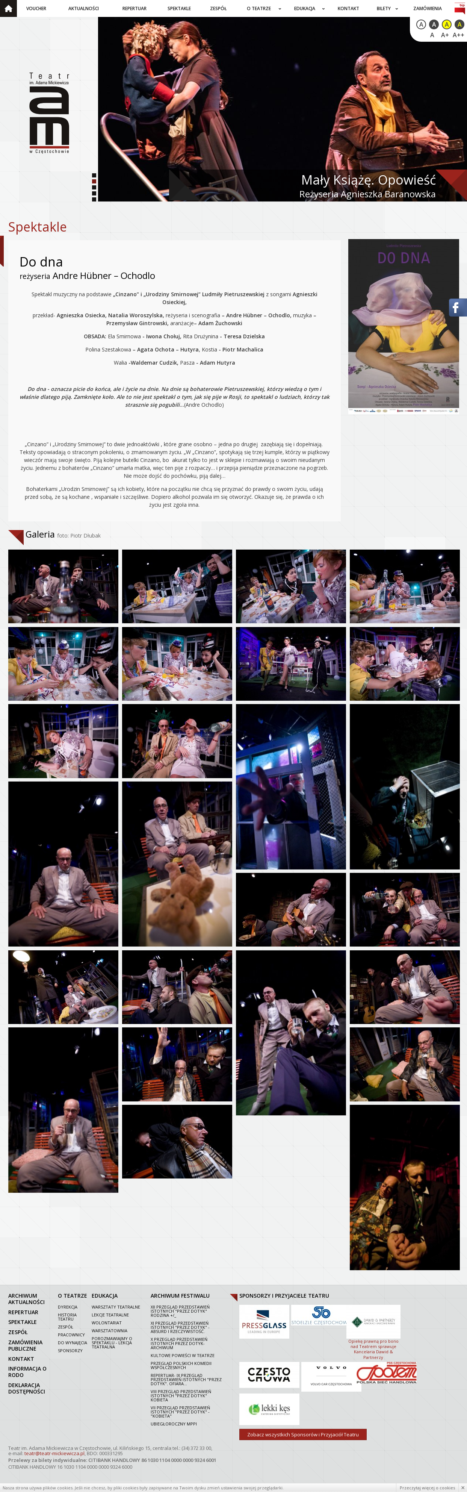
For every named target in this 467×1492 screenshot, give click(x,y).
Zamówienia (427, 8)
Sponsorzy (70, 1350)
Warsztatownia (109, 1330)
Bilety (384, 8)
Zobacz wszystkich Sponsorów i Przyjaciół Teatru (303, 1434)
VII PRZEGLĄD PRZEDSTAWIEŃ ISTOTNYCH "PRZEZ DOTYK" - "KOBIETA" (180, 1412)
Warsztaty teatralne (116, 1307)
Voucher (36, 8)
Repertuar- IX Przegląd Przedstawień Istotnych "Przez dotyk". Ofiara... (186, 1379)
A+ (445, 35)
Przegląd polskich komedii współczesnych (181, 1365)
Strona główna (8, 8)
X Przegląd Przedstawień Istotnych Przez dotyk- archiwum (179, 1343)
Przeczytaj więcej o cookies (427, 1487)
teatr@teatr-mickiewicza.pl (54, 1453)
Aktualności (83, 8)
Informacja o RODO (27, 1371)
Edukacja (304, 8)
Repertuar (134, 8)
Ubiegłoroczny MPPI (174, 1424)
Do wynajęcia (72, 1342)
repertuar (23, 1311)
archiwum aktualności (26, 1299)
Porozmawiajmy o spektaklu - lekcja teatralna (112, 1343)
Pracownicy (71, 1334)
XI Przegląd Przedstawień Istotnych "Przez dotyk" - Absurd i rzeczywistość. (180, 1327)
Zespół (218, 8)
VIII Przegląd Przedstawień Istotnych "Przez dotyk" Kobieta (181, 1396)
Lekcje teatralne (110, 1315)
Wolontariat (107, 1322)
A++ (458, 35)
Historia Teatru (67, 1317)
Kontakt (348, 8)
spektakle (22, 1321)
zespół (18, 1332)
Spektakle (179, 8)
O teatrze (259, 8)
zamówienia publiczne (25, 1345)
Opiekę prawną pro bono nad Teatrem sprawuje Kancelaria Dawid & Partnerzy (373, 1331)
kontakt (21, 1358)
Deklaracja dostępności (26, 1388)
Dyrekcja (67, 1307)
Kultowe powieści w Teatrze (183, 1355)
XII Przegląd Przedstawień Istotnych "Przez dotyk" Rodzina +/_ (180, 1311)
